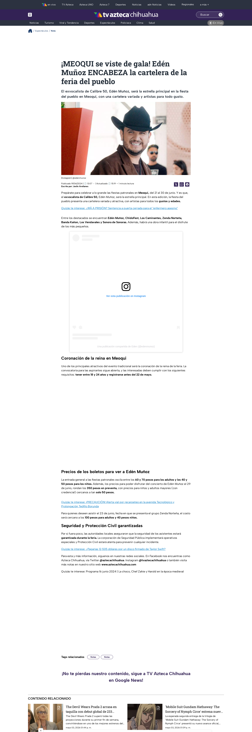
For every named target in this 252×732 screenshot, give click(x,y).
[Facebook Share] (187, 184)
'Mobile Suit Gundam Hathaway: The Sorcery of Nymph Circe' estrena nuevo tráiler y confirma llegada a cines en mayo (194, 709)
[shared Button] (182, 184)
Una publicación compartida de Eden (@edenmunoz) (126, 346)
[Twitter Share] (176, 184)
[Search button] (220, 15)
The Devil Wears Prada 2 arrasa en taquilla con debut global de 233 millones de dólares (91, 709)
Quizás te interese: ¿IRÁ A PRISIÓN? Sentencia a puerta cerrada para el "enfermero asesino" (119, 208)
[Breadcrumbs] (31, 31)
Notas (93, 657)
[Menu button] (42, 15)
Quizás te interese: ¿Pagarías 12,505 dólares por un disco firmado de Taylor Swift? (113, 549)
